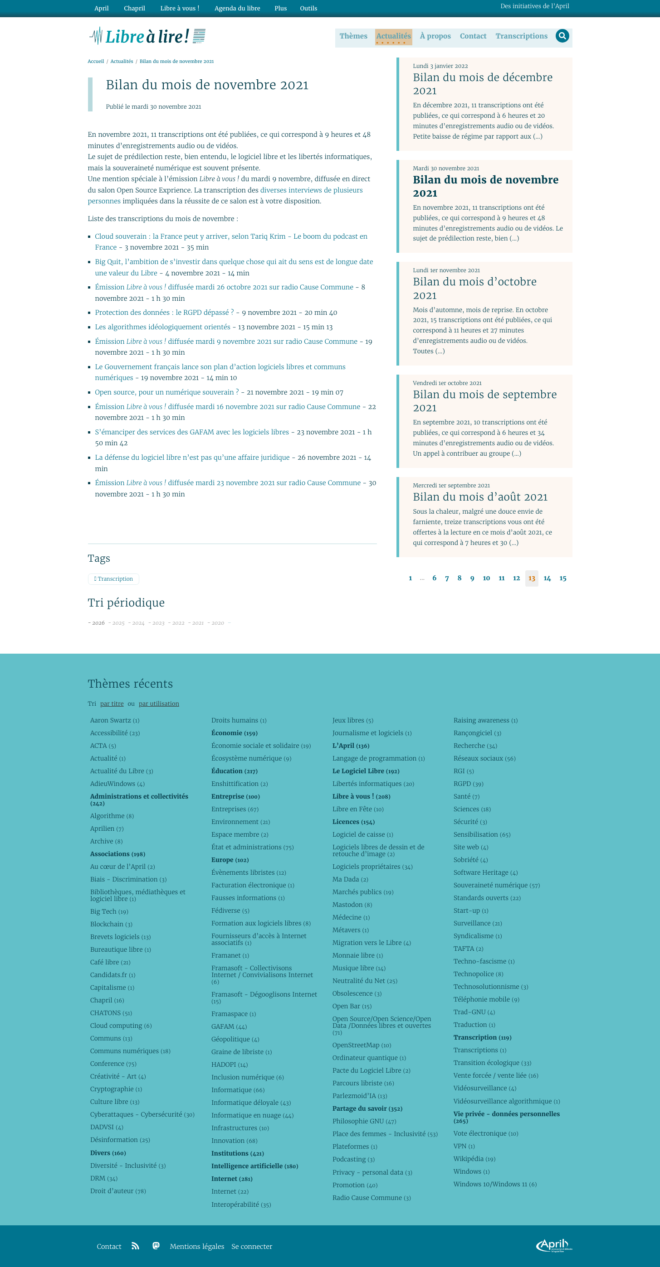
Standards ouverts (487, 898)
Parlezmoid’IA (359, 1096)
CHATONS (111, 1013)
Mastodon (352, 905)
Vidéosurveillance (485, 1088)
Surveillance (478, 923)
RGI (464, 771)
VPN (464, 1146)
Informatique (238, 1090)
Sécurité (470, 822)
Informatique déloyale (251, 1102)
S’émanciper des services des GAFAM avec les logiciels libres (192, 433)
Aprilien (107, 828)
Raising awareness (486, 720)
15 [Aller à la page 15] (563, 578)
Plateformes (354, 1146)
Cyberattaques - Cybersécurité (142, 1114)
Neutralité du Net (364, 981)
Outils (300, 7)
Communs (111, 1038)
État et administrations (252, 847)
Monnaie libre (357, 955)
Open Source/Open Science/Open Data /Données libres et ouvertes (381, 1025)
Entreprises (235, 809)
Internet (230, 1191)
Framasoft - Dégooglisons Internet (264, 997)
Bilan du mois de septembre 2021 (485, 401)
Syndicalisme (478, 936)
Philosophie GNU (364, 1121)
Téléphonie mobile (486, 999)
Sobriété (471, 860)
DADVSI (106, 1127)
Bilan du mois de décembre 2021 (482, 84)
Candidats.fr (113, 975)
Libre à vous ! (175, 7)
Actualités (393, 35)
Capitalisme (112, 987)
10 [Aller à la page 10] (486, 578)
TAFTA (469, 948)
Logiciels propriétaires (372, 866)
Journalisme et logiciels (372, 733)
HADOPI (229, 1064)
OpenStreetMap (361, 1045)
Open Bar (352, 1006)
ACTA (103, 746)
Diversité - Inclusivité (128, 1165)
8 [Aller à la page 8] (459, 578)
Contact (472, 35)
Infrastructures (240, 1128)
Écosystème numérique (251, 758)
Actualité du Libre (121, 771)
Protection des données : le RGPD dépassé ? (165, 313)
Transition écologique (493, 1063)
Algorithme (112, 816)
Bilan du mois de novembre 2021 (485, 186)
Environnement (240, 822)
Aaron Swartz (115, 720)
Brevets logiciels (120, 937)
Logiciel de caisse (362, 834)
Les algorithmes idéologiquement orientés (162, 327)
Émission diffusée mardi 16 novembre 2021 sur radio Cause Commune (228, 407)
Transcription (113, 579)
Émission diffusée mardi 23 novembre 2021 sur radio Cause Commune (228, 483)
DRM (104, 1178)
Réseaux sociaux (485, 758)
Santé (467, 796)
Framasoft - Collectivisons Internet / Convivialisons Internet (262, 975)
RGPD (469, 784)
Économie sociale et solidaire (261, 746)
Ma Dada (350, 879)
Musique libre (359, 968)
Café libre (110, 962)
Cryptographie (116, 1089)
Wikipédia (475, 1159)
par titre (112, 704)
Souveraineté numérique (497, 885)
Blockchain (111, 924)
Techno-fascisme (484, 961)
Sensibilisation (482, 834)
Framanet (230, 955)
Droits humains (239, 720)
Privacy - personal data (372, 1172)
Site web (471, 847)
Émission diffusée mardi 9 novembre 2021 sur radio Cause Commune (226, 342)
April (100, 7)
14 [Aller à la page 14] (547, 578)
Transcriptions (520, 35)
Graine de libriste (241, 1052)
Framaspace (233, 1014)
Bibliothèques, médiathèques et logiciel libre (138, 895)
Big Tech (109, 911)
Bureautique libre (120, 949)
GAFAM (229, 1026)
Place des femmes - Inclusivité (385, 1134)
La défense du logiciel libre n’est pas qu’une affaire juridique (192, 458)
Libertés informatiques (373, 784)
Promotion (355, 1185)
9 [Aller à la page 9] (472, 578)
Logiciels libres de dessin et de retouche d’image (378, 850)
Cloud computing (121, 1025)
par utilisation (159, 704)
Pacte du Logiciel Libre (371, 1070)
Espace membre (240, 834)
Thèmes (353, 35)
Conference (113, 1064)
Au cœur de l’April (122, 866)
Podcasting (353, 1159)
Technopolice (479, 974)
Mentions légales (197, 1247)
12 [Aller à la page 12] (516, 578)
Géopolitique (235, 1039)
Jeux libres (353, 720)
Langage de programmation (378, 758)
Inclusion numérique (247, 1077)
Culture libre (115, 1102)
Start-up (471, 910)
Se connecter (251, 1247)
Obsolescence (357, 993)
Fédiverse (230, 910)
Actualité (108, 758)
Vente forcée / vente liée (496, 1075)
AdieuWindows (117, 784)
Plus (272, 7)
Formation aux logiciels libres (261, 923)
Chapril (107, 1000)
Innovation (234, 1141)
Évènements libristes (248, 872)
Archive (106, 841)
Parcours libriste (363, 1083)
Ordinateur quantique (369, 1058)
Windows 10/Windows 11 (495, 1184)
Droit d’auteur (118, 1191)
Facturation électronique (252, 885)
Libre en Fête (358, 809)
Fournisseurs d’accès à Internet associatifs (259, 939)
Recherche (476, 746)
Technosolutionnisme (491, 987)
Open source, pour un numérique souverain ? (168, 393)
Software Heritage (486, 872)
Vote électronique (486, 1133)
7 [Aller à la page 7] (447, 578)
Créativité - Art (118, 1076)
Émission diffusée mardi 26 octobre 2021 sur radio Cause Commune (224, 288)
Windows (472, 1171)
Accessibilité (115, 733)
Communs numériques (130, 1051)
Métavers (350, 930)
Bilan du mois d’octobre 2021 (475, 288)
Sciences (472, 809)
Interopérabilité (241, 1204)
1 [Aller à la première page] (410, 578)
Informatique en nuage (252, 1115)
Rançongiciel (478, 733)
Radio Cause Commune (371, 1198)
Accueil (96, 62)
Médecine (351, 917)
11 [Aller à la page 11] (501, 578)
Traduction (474, 1025)
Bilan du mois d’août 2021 (480, 497)
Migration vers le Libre (371, 943)
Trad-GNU (474, 1012)
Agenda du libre (230, 7)
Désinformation (120, 1140)
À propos (434, 35)
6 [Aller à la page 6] (434, 578)
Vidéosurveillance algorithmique (507, 1101)
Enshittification (239, 784)
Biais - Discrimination (128, 879)
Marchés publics (363, 892)
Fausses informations (248, 898)
